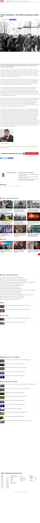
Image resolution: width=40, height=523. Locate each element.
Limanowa (2, 485)
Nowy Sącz (7, 477)
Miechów (2, 486)
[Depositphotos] (31, 480)
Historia (14, 1)
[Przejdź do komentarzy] (37, 20)
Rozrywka (18, 1)
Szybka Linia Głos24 (24, 1)
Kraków (2, 477)
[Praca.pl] (31, 478)
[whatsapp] (7, 158)
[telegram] (5, 158)
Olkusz (7, 478)
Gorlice (2, 484)
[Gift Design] (35, 480)
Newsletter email (22, 477)
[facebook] (1, 158)
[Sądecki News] (35, 478)
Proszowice (7, 482)
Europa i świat (4, 315)
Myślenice (2, 487)
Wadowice (7, 486)
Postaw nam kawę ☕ (13, 19)
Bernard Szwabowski (5, 19)
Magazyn (11, 477)
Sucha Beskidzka (7, 484)
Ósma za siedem (12, 483)
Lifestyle (11, 478)
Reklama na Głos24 (23, 478)
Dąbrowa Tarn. (2, 483)
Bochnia (2, 478)
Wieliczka (7, 487)
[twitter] (3, 158)
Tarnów (7, 485)
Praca (30, 1)
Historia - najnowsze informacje (9, 198)
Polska (2, 302)
